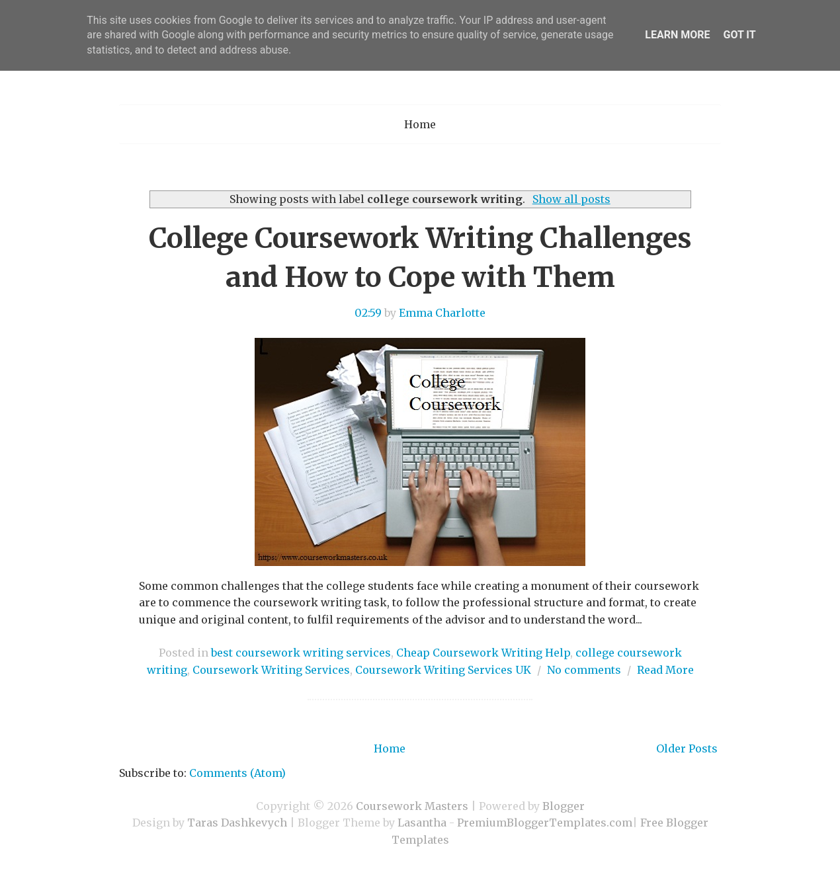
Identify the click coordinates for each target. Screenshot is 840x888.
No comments (584, 669)
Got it (739, 34)
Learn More (677, 34)
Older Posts (687, 748)
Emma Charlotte (442, 312)
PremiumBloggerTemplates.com (544, 822)
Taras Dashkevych (237, 822)
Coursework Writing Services (271, 669)
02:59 (368, 312)
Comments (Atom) (237, 773)
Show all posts (571, 199)
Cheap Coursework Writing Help (483, 652)
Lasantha (422, 822)
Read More (665, 669)
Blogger (563, 806)
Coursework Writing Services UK (443, 669)
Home (420, 124)
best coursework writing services (301, 652)
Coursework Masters (412, 806)
